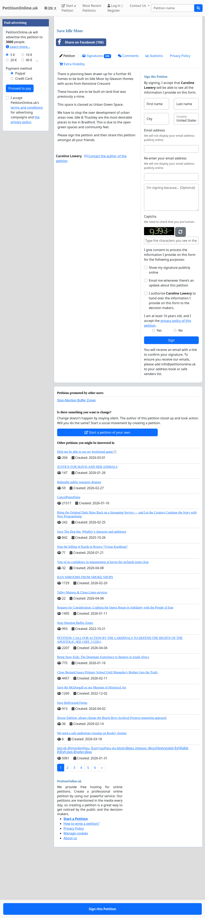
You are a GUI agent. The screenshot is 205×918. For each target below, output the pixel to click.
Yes (159, 387)
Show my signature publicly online (169, 326)
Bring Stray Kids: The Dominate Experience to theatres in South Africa (103, 713)
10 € (29, 175)
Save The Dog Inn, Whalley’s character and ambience (91, 588)
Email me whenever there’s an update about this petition (171, 339)
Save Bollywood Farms (72, 759)
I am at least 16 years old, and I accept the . (167, 377)
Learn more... (18, 167)
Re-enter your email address (165, 214)
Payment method (19, 189)
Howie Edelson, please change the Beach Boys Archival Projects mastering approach (112, 774)
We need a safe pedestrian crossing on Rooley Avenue (92, 789)
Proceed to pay (19, 209)
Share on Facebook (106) (80, 98)
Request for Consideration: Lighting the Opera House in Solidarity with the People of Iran (115, 664)
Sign (171, 396)
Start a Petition (69, 8)
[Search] (172, 8)
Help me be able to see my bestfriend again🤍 (87, 508)
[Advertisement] (128, 51)
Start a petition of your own (107, 489)
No (180, 387)
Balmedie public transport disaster (79, 538)
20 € (13, 181)
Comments (128, 112)
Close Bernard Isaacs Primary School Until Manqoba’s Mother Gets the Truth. (107, 728)
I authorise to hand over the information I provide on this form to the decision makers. (172, 356)
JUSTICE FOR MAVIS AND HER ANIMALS (87, 523)
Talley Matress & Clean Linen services (82, 648)
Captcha (150, 273)
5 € (12, 175)
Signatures (96, 112)
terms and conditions (27, 228)
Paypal (20, 194)
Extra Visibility (72, 120)
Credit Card (23, 199)
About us (70, 894)
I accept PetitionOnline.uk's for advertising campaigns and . (27, 230)
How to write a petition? (81, 880)
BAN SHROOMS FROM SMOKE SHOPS (85, 633)
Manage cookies (76, 889)
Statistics (154, 112)
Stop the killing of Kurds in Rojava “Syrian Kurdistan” (92, 603)
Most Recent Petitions (91, 8)
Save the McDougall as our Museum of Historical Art (91, 743)
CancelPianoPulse (68, 553)
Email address (154, 186)
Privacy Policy (180, 112)
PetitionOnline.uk (20, 8)
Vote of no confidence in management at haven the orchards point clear (103, 618)
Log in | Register (115, 8)
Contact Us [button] (138, 5)
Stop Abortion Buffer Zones (76, 456)
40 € (29, 181)
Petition (67, 112)
